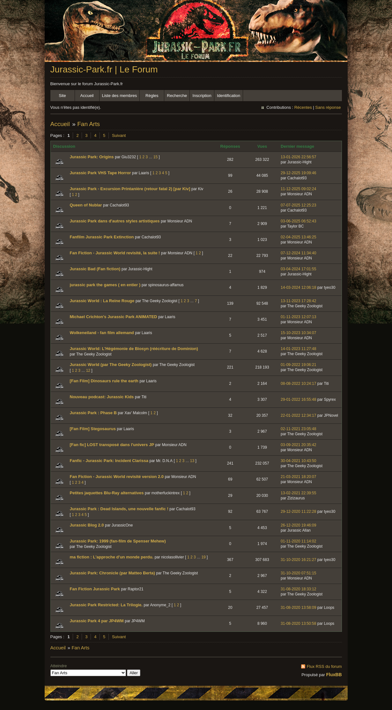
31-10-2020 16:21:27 (298, 559)
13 (192, 461)
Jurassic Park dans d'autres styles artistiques (115, 221)
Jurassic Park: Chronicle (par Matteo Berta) (112, 573)
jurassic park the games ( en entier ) (105, 284)
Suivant (119, 135)
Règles (151, 95)
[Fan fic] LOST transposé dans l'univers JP (112, 444)
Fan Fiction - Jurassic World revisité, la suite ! (115, 252)
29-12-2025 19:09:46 (298, 173)
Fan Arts (88, 124)
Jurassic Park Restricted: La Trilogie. (106, 604)
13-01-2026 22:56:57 (298, 157)
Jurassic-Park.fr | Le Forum (104, 69)
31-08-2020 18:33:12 (298, 589)
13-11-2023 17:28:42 (298, 301)
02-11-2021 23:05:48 (298, 429)
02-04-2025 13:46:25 (298, 237)
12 (88, 370)
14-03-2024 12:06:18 (298, 287)
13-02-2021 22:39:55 (298, 493)
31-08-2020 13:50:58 (298, 623)
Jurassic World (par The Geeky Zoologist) (111, 364)
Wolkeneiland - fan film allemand (102, 332)
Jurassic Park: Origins (92, 156)
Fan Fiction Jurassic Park (95, 589)
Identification (228, 95)
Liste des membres (119, 95)
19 (203, 557)
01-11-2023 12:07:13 (298, 317)
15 (155, 157)
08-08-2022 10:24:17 (298, 383)
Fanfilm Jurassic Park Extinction (102, 237)
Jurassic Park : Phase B (93, 412)
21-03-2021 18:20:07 (298, 477)
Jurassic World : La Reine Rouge (102, 300)
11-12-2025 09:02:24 (298, 189)
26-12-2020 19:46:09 (298, 525)
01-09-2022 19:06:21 (298, 364)
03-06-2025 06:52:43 (298, 221)
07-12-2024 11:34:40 (298, 253)
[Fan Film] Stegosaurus (93, 428)
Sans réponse (328, 107)
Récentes (303, 107)
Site (62, 95)
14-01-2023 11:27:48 (298, 349)
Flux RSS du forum (324, 666)
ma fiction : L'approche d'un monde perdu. (112, 557)
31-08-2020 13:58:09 (298, 607)
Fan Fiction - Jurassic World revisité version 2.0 (117, 476)
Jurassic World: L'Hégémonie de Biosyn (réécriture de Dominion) (134, 348)
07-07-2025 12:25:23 (298, 205)
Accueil (87, 95)
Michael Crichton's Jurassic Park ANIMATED (113, 316)
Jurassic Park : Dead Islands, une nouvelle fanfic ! (119, 508)
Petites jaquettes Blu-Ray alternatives (107, 492)
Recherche (177, 95)
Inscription (202, 95)
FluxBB (334, 674)
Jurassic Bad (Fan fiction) (95, 268)
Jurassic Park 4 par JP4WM (97, 620)
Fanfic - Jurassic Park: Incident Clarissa (109, 460)
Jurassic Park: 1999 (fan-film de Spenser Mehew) (118, 541)
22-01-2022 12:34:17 (298, 415)
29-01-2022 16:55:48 (298, 399)
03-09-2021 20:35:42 (298, 445)
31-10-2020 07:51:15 (298, 573)
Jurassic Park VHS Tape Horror (100, 172)
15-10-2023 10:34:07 (298, 333)
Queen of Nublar (86, 205)
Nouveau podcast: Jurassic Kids (102, 396)
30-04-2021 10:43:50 (298, 461)
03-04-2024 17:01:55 (298, 269)
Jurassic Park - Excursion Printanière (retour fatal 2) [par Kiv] (130, 188)
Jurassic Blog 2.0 (87, 525)
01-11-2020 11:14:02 (298, 541)
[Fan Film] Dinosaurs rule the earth (104, 380)
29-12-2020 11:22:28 (298, 511)
